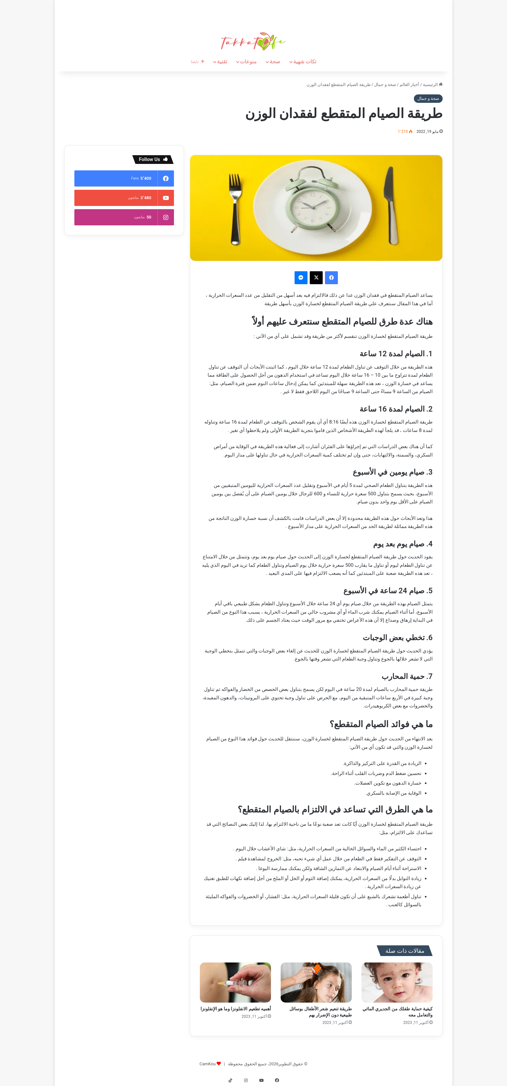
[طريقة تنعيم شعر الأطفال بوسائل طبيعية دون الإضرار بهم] (316, 982)
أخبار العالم (409, 84)
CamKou (208, 1063)
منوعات (248, 62)
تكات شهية (304, 62)
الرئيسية (433, 84)
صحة (275, 62)
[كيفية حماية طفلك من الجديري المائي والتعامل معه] (397, 982)
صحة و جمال (385, 84)
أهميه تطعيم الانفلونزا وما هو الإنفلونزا (235, 1008)
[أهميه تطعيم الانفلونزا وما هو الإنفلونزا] (235, 982)
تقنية (222, 62)
